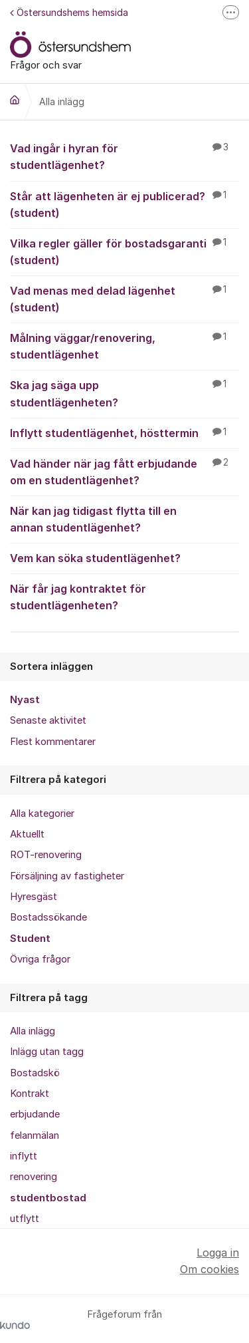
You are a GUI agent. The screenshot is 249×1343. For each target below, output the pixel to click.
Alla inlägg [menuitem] (32, 1031)
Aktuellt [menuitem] (27, 834)
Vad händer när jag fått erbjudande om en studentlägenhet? (124, 471)
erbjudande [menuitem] (35, 1114)
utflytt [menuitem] (24, 1219)
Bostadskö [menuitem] (35, 1073)
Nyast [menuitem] (25, 700)
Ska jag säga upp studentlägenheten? (124, 392)
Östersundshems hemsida (69, 12)
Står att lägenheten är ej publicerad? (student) (124, 204)
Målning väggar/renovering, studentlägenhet (124, 345)
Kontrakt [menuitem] (29, 1094)
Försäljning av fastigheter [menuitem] (67, 876)
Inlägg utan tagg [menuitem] (47, 1052)
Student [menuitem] (30, 939)
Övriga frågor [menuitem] (40, 959)
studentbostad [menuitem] (48, 1198)
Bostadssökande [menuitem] (48, 917)
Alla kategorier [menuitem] (42, 814)
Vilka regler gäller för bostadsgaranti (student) (124, 251)
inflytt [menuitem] (23, 1156)
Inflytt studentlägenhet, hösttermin (124, 432)
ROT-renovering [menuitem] (46, 855)
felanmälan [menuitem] (34, 1135)
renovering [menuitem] (33, 1177)
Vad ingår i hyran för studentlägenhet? (124, 156)
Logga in (218, 1252)
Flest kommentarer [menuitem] (53, 742)
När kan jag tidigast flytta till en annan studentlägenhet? (124, 518)
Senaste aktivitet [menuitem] (48, 720)
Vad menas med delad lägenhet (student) (124, 298)
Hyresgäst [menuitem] (33, 897)
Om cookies (209, 1269)
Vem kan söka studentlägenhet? (124, 557)
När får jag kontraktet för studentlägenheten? (124, 596)
